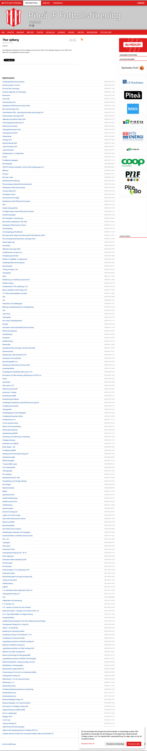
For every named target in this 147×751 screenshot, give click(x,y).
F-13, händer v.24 (8, 604)
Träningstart (6, 273)
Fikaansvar (6, 95)
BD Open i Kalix (7, 177)
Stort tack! (6, 99)
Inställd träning (7, 341)
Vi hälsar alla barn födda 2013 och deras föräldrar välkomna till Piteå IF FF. (28, 734)
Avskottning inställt (9, 396)
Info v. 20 (5, 539)
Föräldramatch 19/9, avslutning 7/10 (15, 286)
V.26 (3, 597)
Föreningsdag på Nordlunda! (12, 232)
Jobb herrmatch (8, 150)
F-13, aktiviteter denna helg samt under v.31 (17, 590)
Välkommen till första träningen (13, 727)
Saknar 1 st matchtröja (10, 628)
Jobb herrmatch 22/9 (9, 146)
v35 (3, 300)
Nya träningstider (8, 525)
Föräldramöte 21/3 (8, 420)
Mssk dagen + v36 (8, 447)
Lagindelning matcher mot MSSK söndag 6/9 (18, 641)
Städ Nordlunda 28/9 (9, 143)
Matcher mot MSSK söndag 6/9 (13, 645)
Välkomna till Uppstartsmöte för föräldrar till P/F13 (20, 730)
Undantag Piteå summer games (13, 82)
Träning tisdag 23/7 (9, 191)
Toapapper (6, 542)
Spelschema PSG (8, 495)
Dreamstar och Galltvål (10, 443)
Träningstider (7, 409)
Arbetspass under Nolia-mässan (13, 187)
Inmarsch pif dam (8, 549)
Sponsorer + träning (9, 392)
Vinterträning (6, 136)
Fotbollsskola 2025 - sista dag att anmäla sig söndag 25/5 (22, 112)
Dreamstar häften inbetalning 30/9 (14, 559)
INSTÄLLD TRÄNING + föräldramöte (14, 259)
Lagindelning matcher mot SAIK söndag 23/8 (18, 648)
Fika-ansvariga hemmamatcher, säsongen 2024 (18, 239)
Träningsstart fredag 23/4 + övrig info (15, 624)
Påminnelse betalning (9, 430)
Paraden (5, 324)
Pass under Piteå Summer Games (14, 519)
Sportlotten (6, 245)
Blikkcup (5, 170)
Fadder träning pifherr (10, 208)
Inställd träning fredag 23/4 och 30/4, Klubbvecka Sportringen (24, 621)
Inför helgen (6, 484)
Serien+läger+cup (8, 242)
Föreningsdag (7, 228)
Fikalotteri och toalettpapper (12, 303)
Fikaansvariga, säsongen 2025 (13, 116)
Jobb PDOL (6, 314)
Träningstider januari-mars (11, 129)
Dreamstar (6, 338)
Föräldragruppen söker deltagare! (14, 413)
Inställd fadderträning (10, 498)
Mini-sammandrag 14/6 (10, 109)
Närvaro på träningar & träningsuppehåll (16, 655)
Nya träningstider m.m (10, 362)
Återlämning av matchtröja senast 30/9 (15, 280)
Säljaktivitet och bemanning (12, 600)
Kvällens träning (8, 283)
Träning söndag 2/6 (9, 723)
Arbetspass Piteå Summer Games (14, 225)
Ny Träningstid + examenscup (12, 218)
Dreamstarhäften (8, 368)
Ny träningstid (7, 164)
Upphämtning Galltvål (10, 433)
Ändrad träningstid (9, 215)
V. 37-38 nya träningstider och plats (14, 293)
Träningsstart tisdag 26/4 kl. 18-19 (14, 553)
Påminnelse (6, 344)
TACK (4, 276)
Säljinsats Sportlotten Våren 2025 (14, 119)
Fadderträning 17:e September (13, 153)
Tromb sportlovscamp (10, 423)
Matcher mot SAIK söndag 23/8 (13, 652)
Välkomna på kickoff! (10, 389)
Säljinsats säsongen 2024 (11, 249)
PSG (3, 205)
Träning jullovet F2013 (10, 133)
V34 (3, 310)
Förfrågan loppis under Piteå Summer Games (18, 211)
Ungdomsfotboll (32, 3)
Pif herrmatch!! (7, 563)
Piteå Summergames (9, 331)
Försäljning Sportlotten (10, 256)
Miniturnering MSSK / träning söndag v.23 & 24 (18, 662)
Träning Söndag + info (10, 269)
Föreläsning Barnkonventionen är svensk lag (17, 689)
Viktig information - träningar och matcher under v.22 (20, 611)
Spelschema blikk (8, 457)
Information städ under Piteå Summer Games (18, 327)
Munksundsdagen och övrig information (16, 703)
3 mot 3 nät (6, 720)
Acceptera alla (133, 744)
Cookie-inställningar (9, 744)
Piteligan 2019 (7, 716)
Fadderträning (7, 334)
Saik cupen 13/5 (8, 385)
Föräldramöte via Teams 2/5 (12, 252)
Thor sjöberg (10, 40)
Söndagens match (8, 194)
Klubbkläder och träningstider (12, 665)
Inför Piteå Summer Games (11, 529)
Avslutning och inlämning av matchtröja (16, 437)
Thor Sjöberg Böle (8, 467)
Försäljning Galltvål (9, 450)
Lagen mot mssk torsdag (11, 515)
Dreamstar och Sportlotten (11, 358)
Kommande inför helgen (10, 198)
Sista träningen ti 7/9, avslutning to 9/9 (15, 570)
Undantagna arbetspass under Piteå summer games (20, 402)
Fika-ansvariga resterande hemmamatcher (17, 184)
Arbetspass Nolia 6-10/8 (11, 478)
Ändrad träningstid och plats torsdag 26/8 (17, 577)
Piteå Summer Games (9, 126)
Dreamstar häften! (8, 573)
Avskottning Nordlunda (10, 399)
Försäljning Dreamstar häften (12, 416)
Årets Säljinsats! (8, 556)
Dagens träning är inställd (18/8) (13, 710)
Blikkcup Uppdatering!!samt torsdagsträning (18, 307)
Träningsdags (7, 471)
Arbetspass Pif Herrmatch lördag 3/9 (15, 454)
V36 (3, 297)
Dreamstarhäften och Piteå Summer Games (17, 536)
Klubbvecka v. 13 (8, 682)
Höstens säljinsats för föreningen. (14, 92)
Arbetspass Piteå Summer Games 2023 (16, 365)
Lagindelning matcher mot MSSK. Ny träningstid (19, 658)
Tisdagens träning (8, 440)
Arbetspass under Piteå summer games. (16, 201)
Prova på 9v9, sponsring (10, 88)
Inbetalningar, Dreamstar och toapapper (16, 532)
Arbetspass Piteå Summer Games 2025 (16, 106)
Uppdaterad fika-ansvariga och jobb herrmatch (18, 348)
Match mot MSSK (8, 522)
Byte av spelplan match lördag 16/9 (14, 290)
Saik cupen (6, 546)
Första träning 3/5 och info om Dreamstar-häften (19, 672)
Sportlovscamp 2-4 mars (11, 85)
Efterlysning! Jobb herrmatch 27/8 (14, 355)
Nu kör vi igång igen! (9, 713)
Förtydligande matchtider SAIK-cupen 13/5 (17, 372)
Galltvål (5, 587)
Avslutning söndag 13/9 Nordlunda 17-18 (16, 635)
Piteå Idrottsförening (11, 3)
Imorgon (5, 174)
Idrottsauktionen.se (9, 693)
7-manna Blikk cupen (9, 464)
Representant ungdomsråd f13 (13, 669)
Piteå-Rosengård (8, 460)
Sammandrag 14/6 (8, 102)
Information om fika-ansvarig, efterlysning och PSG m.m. (22, 375)
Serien (4, 379)
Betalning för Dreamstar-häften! (13, 631)
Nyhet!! (4, 491)
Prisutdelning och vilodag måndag (14, 481)
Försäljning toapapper (10, 160)
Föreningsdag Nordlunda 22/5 (13, 123)
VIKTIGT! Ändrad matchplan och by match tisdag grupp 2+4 (23, 167)
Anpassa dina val (87, 744)
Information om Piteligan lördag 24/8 (15, 706)
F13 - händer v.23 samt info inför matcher (16, 607)
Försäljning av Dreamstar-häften (13, 638)
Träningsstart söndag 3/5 (11, 676)
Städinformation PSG (9, 501)
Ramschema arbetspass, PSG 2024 (14, 222)
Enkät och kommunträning (11, 426)
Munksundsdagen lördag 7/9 (12, 699)
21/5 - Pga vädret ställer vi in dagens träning (17, 614)
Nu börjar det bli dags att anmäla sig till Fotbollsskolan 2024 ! (23, 235)
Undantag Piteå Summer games (13, 263)
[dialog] (112, 738)
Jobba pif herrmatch (9, 580)
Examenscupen (7, 351)
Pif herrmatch (7, 566)
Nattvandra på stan (9, 686)
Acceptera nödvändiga (115, 744)
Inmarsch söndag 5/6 (9, 512)
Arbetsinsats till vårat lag (11, 181)
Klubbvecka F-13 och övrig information (16, 679)
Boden (4, 157)
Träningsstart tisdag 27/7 (11, 594)
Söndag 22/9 (7, 140)
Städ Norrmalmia (8, 488)
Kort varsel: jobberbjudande (12, 321)
